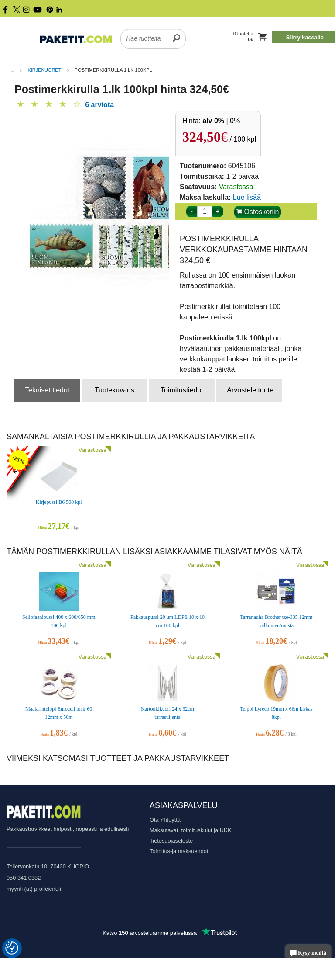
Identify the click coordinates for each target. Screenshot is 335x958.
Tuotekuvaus (114, 390)
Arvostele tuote (250, 390)
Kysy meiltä (308, 953)
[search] (176, 33)
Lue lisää (247, 197)
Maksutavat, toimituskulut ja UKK (190, 830)
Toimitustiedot (182, 390)
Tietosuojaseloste (171, 840)
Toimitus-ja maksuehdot (179, 851)
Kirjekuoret (44, 70)
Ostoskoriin (257, 211)
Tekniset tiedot (47, 390)
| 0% (221, 121)
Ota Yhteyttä (165, 819)
